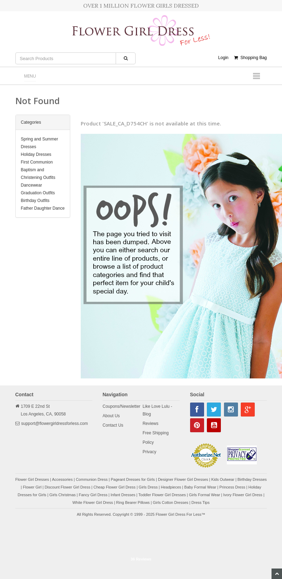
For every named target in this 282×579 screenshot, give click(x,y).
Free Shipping (156, 432)
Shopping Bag (250, 57)
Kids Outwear (222, 479)
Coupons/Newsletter (121, 406)
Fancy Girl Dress (93, 495)
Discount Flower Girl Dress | (69, 487)
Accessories (62, 479)
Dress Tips (200, 502)
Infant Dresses (122, 495)
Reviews (150, 423)
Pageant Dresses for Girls (133, 479)
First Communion (37, 162)
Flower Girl (32, 487)
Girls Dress (148, 487)
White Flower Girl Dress (92, 502)
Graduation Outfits (38, 192)
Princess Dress (232, 487)
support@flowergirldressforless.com (54, 423)
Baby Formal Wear (200, 487)
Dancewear (31, 185)
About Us (111, 415)
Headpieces (171, 487)
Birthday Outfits (35, 200)
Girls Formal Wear (204, 495)
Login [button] (223, 57)
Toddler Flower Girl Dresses (162, 495)
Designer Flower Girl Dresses (183, 479)
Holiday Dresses (36, 154)
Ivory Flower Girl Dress (242, 495)
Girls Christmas (62, 495)
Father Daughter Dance (43, 208)
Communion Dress (92, 479)
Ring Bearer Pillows (133, 502)
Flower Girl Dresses (32, 479)
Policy (148, 442)
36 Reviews (141, 559)
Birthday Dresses (252, 479)
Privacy (149, 451)
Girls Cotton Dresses (170, 502)
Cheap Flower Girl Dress (114, 487)
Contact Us (113, 425)
